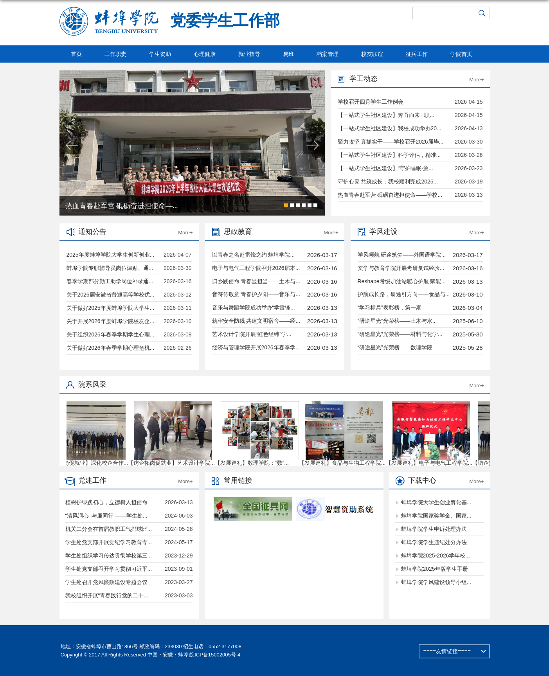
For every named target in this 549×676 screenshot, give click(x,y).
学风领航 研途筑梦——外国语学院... (402, 255)
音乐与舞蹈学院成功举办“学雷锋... (253, 307)
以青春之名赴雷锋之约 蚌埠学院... (253, 255)
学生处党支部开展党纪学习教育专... (108, 542)
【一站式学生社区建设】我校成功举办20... (389, 128)
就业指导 (249, 54)
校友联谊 (372, 54)
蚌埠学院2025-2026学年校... (435, 555)
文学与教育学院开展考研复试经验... (401, 268)
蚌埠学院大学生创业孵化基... (436, 502)
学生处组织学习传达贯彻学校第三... (108, 555)
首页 (76, 54)
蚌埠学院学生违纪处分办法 (434, 542)
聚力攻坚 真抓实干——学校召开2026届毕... (391, 141)
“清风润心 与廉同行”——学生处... (106, 515)
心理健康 (205, 54)
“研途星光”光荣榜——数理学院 (395, 347)
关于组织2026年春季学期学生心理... (111, 334)
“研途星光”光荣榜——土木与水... (397, 321)
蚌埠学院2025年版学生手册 (434, 569)
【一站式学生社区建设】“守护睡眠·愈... (385, 168)
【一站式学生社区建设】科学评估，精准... (389, 155)
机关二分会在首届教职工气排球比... (108, 529)
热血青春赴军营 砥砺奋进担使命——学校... (390, 195)
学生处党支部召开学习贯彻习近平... (108, 569)
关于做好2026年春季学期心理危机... (111, 348)
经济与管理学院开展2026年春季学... (256, 347)
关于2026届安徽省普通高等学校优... (111, 294)
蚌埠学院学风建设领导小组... (436, 582)
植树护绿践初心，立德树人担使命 (106, 502)
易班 (288, 54)
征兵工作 (417, 54)
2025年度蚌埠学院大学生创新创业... (111, 255)
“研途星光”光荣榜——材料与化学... (400, 334)
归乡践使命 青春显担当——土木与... (256, 281)
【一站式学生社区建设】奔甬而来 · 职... (386, 115)
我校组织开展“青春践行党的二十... (106, 595)
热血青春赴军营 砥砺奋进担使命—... (121, 206)
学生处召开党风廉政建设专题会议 (106, 582)
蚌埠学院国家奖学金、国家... (436, 515)
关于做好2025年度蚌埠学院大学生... (111, 308)
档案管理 (327, 54)
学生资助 (160, 54)
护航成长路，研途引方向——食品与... (404, 294)
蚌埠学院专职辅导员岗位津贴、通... (110, 268)
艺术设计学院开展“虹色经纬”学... (252, 334)
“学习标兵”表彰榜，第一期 (389, 307)
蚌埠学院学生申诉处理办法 (434, 529)
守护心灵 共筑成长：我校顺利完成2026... (388, 181)
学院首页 (461, 54)
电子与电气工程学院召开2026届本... (256, 268)
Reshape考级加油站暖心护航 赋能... (402, 281)
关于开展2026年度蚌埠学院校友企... (111, 321)
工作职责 (115, 54)
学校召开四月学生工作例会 (370, 102)
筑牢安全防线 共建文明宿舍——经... (256, 321)
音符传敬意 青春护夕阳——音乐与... (256, 294)
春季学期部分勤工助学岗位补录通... (110, 281)
